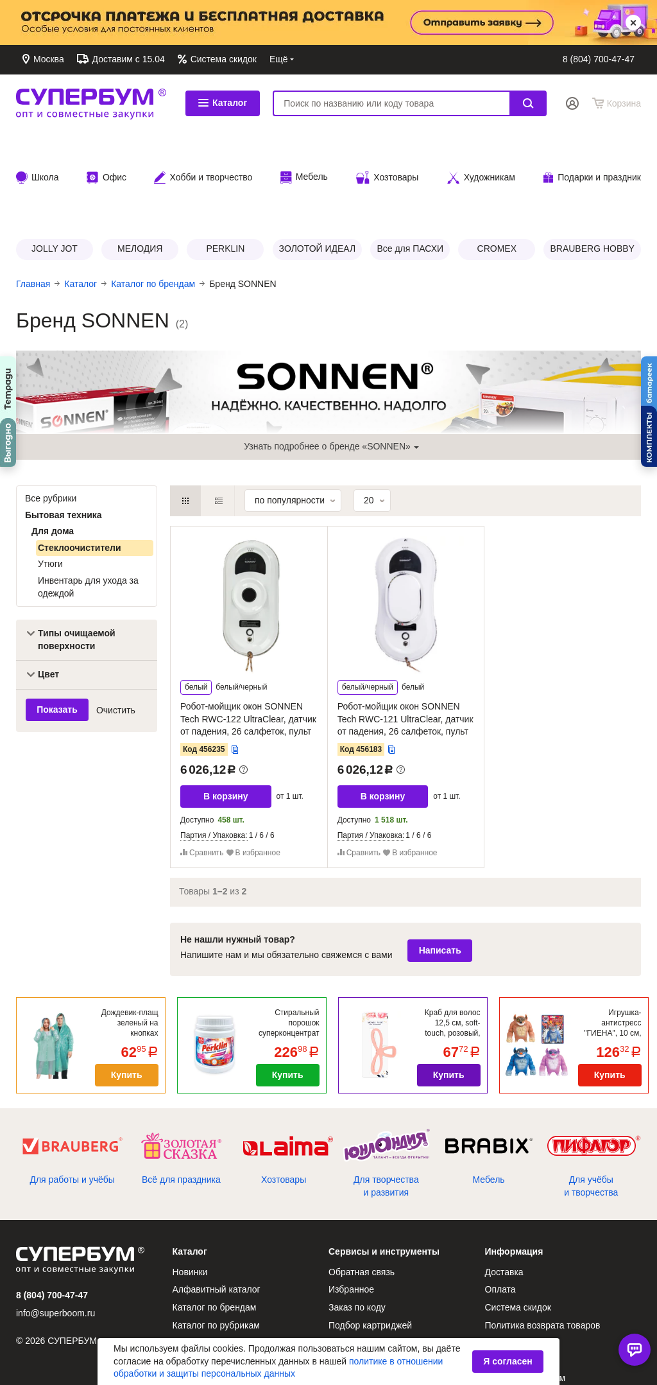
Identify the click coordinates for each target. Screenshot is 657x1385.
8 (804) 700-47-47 (599, 59)
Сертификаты (357, 1260)
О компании (353, 1319)
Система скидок (222, 59)
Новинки (190, 1190)
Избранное (351, 1207)
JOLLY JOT (54, 166)
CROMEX (496, 166)
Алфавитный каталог (216, 1207)
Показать (57, 627)
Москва (47, 59)
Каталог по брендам (215, 1225)
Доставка (433, 59)
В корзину (225, 714)
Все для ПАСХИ (410, 166)
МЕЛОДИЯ (139, 166)
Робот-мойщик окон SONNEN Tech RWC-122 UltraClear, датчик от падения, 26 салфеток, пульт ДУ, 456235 (248, 643)
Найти (528, 103)
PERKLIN (225, 166)
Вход (572, 103)
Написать (440, 868)
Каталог (222, 103)
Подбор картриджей (370, 1243)
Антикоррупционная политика (390, 1337)
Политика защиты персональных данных (553, 1320)
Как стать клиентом (525, 1296)
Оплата (481, 59)
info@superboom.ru (55, 1231)
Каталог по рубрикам (216, 1243)
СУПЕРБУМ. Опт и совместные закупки (91, 103)
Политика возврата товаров (543, 1243)
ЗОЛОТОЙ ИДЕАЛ (317, 166)
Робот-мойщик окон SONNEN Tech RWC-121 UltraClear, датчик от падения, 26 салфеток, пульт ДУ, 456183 (405, 643)
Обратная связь (315, 59)
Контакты (382, 59)
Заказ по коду (357, 1225)
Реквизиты (507, 1278)
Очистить (115, 627)
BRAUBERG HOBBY (592, 166)
